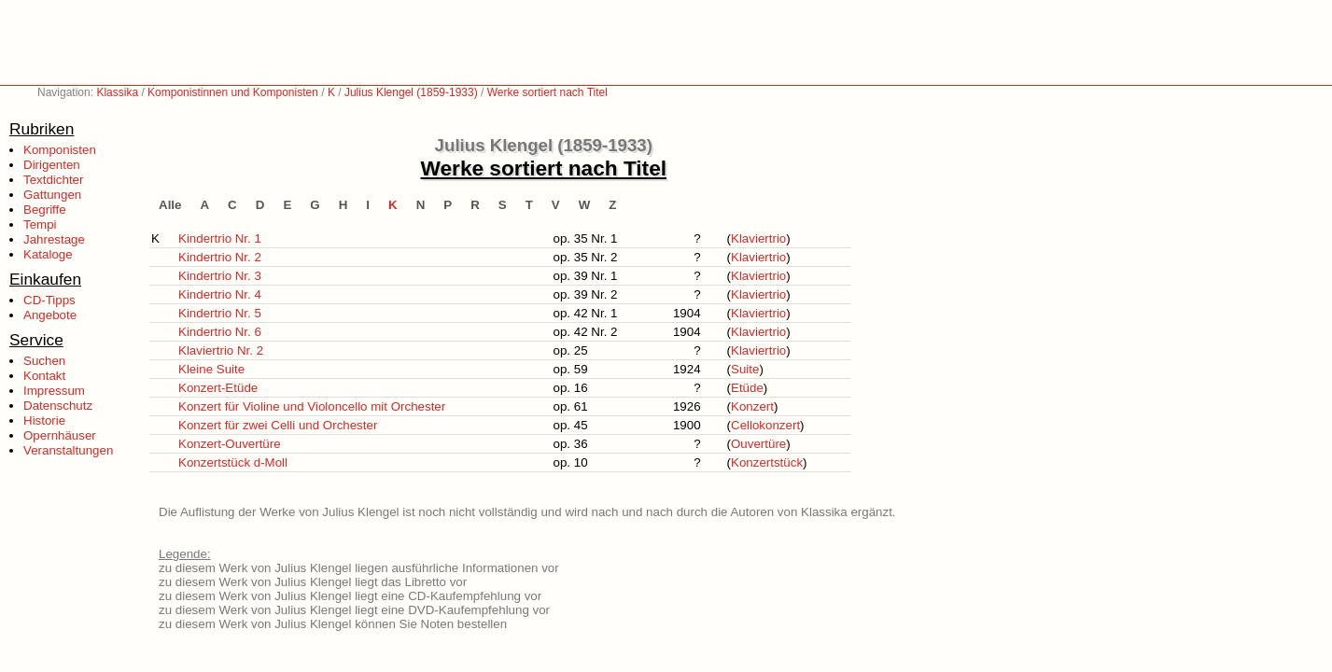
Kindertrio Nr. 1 (219, 238)
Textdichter (53, 180)
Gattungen (52, 195)
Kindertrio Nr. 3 (219, 276)
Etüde (747, 388)
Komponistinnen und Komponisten (232, 92)
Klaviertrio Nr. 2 (220, 350)
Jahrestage (54, 239)
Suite (745, 369)
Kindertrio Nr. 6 (219, 332)
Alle (170, 205)
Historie (44, 420)
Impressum (54, 391)
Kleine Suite (211, 369)
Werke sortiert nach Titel (547, 92)
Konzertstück (767, 462)
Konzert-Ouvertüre (229, 444)
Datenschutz (57, 406)
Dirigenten (51, 165)
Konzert (752, 406)
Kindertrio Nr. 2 (219, 257)
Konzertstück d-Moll (232, 462)
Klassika (117, 92)
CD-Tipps (49, 300)
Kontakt (44, 376)
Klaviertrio (758, 238)
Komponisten (59, 150)
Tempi (40, 224)
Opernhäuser (59, 435)
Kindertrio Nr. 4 (219, 294)
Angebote (50, 315)
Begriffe (44, 210)
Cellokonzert (765, 425)
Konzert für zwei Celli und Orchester (277, 425)
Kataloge (48, 254)
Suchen (44, 361)
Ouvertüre (758, 444)
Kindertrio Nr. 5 (219, 313)
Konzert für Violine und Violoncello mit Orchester (311, 406)
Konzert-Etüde (218, 388)
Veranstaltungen (68, 450)
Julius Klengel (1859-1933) (411, 92)
